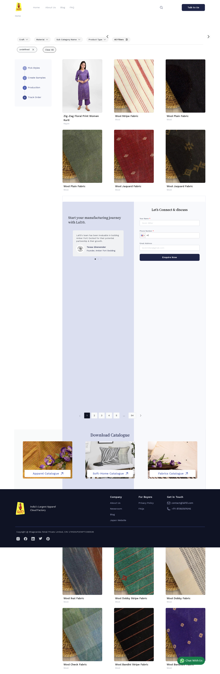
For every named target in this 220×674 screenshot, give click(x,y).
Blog (112, 514)
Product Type (97, 39)
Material (42, 39)
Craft (23, 39)
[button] (142, 235)
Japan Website (118, 520)
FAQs (141, 508)
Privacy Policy (146, 503)
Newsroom (116, 508)
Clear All (49, 50)
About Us (115, 503)
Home (18, 16)
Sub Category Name (68, 39)
